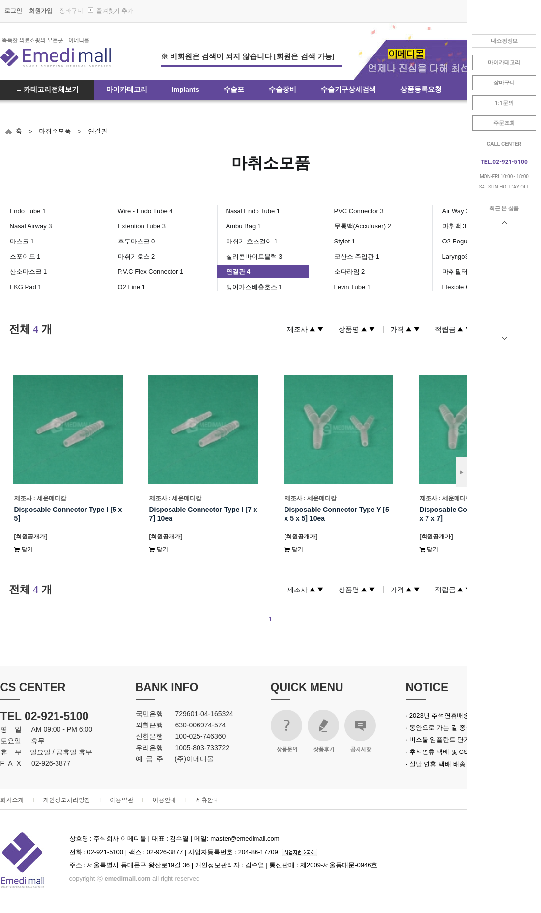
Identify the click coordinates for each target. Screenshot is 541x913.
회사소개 (12, 799)
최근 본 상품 (504, 208)
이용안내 (164, 799)
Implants (185, 89)
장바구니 (71, 10)
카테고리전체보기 (51, 89)
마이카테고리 (126, 89)
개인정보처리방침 (66, 799)
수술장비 (282, 89)
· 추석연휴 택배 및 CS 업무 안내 (451, 751)
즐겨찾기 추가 (114, 10)
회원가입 (41, 10)
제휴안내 (207, 799)
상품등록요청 (421, 89)
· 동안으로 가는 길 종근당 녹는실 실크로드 (466, 727)
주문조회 (504, 123)
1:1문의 (504, 103)
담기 (23, 549)
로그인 (13, 10)
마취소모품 (55, 130)
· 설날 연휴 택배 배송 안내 (443, 764)
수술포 (234, 89)
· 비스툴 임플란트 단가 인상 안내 (453, 739)
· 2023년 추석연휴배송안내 (444, 715)
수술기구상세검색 (348, 89)
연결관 (97, 130)
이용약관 (121, 799)
